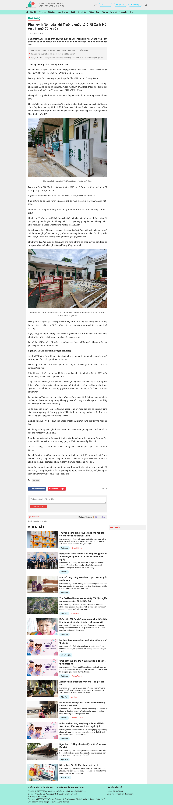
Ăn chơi (113, 12)
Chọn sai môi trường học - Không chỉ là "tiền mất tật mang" (53, 54)
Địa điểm (64, 760)
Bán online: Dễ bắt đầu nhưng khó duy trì (79, 765)
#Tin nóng (135, 5)
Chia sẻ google (58, 489)
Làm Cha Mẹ (63, 12)
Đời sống (51, 12)
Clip (131, 12)
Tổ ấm (91, 12)
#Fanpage (105, 5)
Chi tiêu (64, 572)
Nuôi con (64, 548)
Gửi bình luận (38, 507)
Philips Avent (77, 676)
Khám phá (123, 12)
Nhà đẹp (64, 697)
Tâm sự (105, 12)
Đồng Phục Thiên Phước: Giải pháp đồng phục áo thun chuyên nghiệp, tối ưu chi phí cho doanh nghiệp (83, 556)
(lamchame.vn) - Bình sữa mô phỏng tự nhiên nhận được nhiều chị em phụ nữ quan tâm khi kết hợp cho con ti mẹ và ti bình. (82, 648)
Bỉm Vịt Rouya (77, 548)
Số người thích (100, 517)
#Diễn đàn (120, 5)
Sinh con (64, 593)
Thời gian (88, 517)
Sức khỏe (82, 12)
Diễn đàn (33, 12)
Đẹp (97, 12)
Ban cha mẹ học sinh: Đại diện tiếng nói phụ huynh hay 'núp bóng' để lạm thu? (59, 50)
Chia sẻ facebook (38, 489)
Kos (81, 718)
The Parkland (76, 613)
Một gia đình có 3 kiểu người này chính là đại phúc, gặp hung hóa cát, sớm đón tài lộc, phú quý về (66, 57)
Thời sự (42, 12)
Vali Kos (74, 718)
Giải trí (73, 12)
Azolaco (74, 697)
